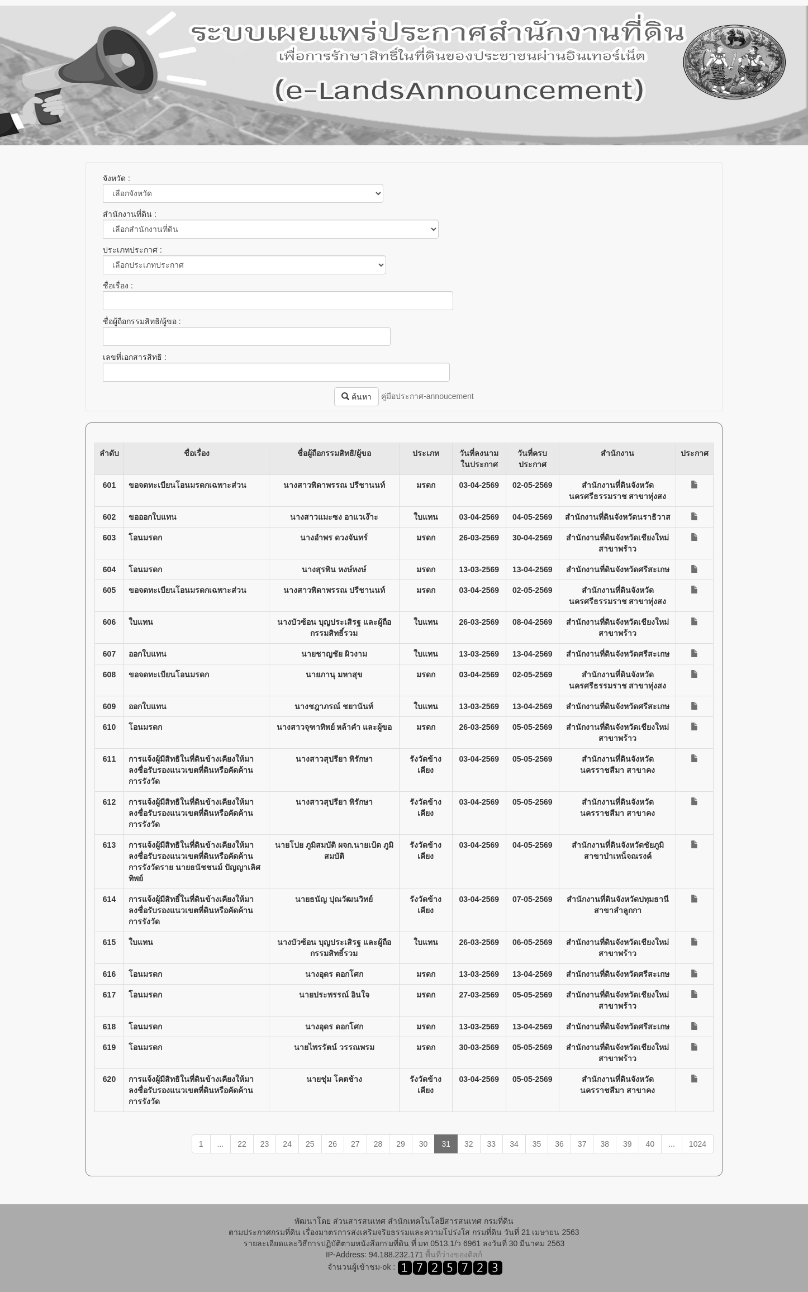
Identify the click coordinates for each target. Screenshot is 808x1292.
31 (445, 1143)
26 (333, 1143)
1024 (697, 1143)
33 (491, 1143)
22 (241, 1143)
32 (468, 1143)
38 (604, 1143)
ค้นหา (356, 396)
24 (287, 1143)
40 (650, 1143)
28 (378, 1143)
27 (355, 1143)
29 (400, 1143)
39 (627, 1143)
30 (423, 1143)
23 (264, 1143)
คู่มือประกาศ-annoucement (427, 396)
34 (514, 1143)
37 (582, 1143)
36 (559, 1143)
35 (537, 1143)
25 (310, 1143)
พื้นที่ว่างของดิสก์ (453, 1254)
